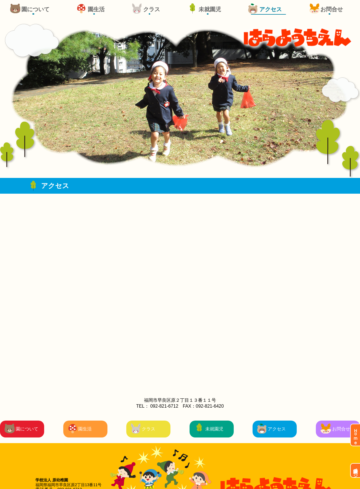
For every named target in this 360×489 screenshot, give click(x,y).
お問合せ (331, 9)
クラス (151, 9)
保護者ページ (355, 470)
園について (35, 9)
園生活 (96, 9)
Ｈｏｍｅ (355, 435)
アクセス (270, 9)
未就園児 (210, 9)
